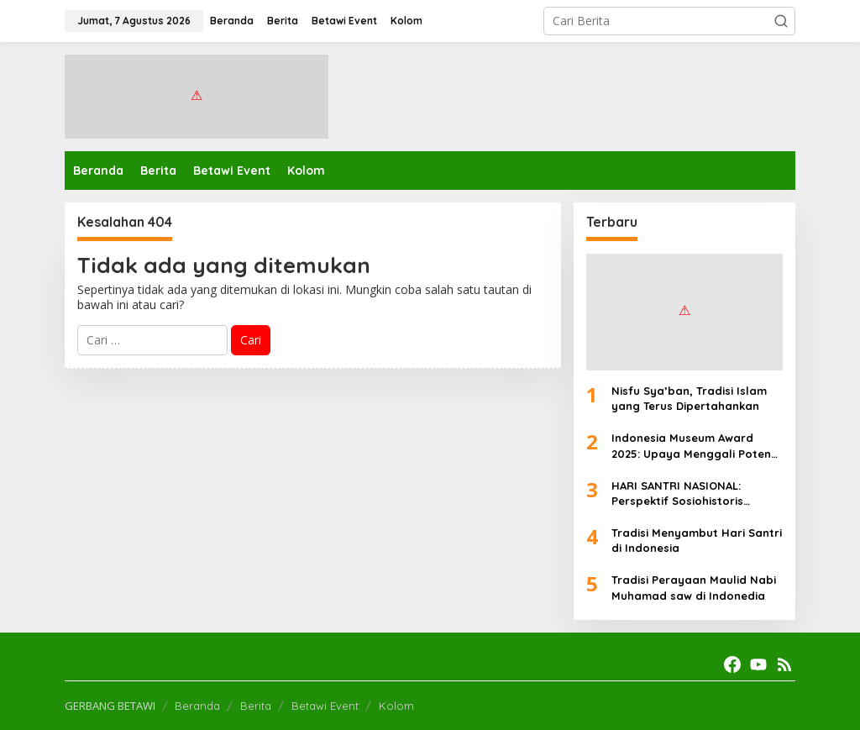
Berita (255, 705)
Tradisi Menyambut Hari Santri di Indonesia (696, 540)
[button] (781, 21)
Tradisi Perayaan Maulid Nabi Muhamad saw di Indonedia (693, 587)
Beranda (197, 705)
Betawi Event (325, 705)
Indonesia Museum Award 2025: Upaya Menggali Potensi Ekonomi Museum (695, 445)
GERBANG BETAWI (110, 705)
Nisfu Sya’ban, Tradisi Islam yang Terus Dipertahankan (689, 398)
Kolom (396, 705)
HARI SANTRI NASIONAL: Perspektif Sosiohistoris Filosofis (677, 493)
